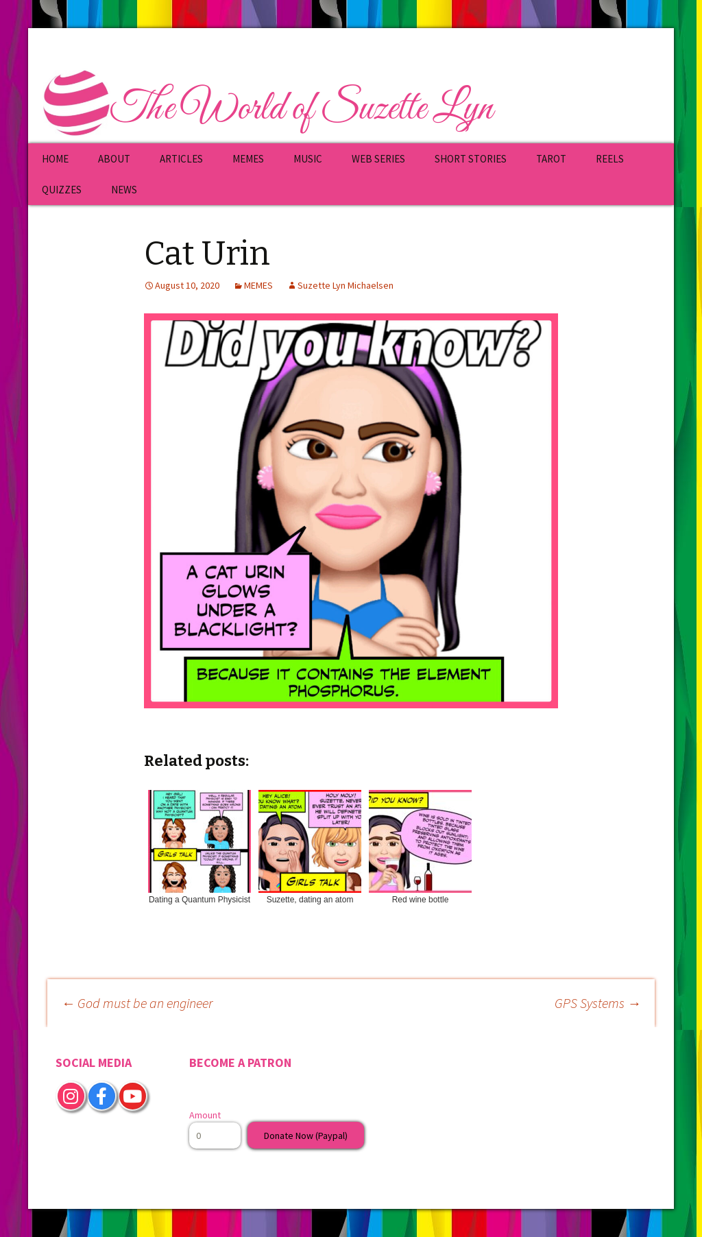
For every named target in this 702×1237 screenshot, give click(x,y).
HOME (55, 158)
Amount (205, 1115)
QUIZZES (62, 189)
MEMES (248, 158)
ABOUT (114, 158)
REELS (610, 158)
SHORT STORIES (471, 158)
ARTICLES (181, 158)
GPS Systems (598, 1002)
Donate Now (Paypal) (306, 1135)
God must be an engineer (137, 1002)
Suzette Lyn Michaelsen (346, 285)
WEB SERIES (378, 158)
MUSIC (307, 158)
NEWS (124, 189)
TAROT (551, 158)
